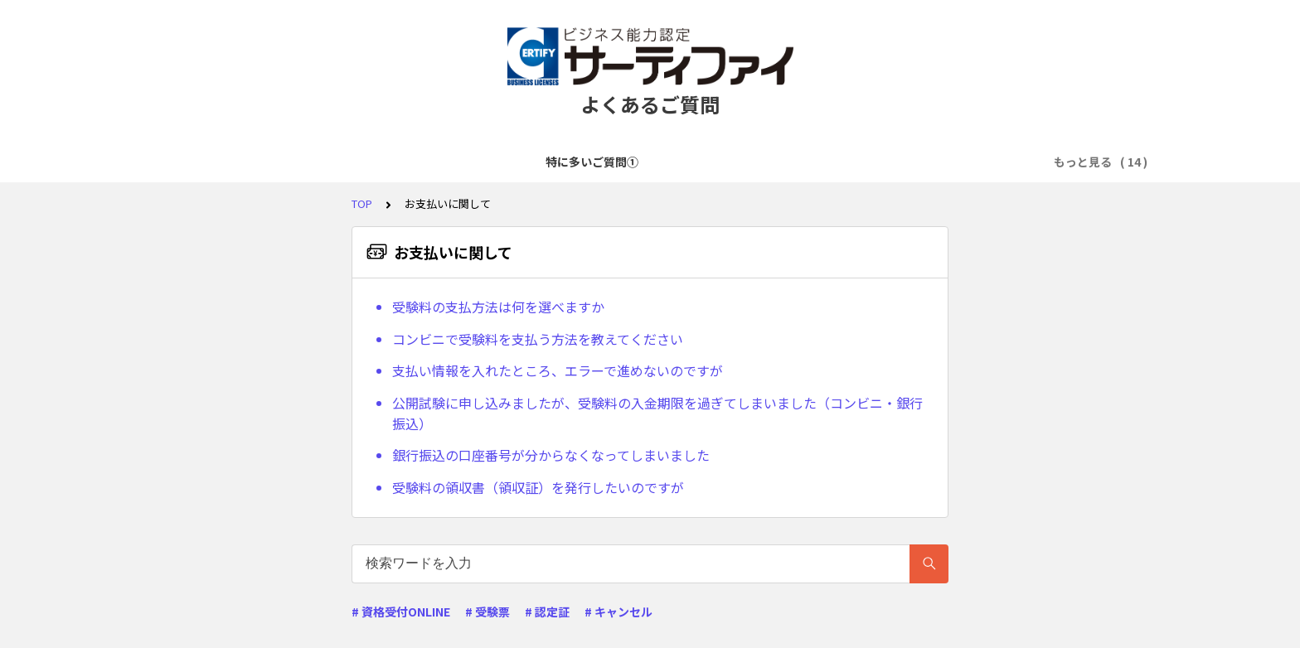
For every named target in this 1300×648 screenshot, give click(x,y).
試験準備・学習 (814, 161)
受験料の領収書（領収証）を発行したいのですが (538, 487)
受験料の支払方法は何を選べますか (498, 307)
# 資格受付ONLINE (401, 611)
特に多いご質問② (320, 161)
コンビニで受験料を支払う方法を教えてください (537, 339)
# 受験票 (487, 611)
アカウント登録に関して (454, 161)
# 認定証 (547, 611)
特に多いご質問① (204, 161)
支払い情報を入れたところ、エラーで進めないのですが (557, 370)
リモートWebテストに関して (954, 161)
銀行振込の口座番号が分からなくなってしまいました (551, 455)
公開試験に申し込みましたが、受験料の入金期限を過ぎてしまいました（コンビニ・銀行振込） (657, 413)
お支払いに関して (703, 161)
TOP (362, 203)
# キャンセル (618, 611)
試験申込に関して (587, 161)
